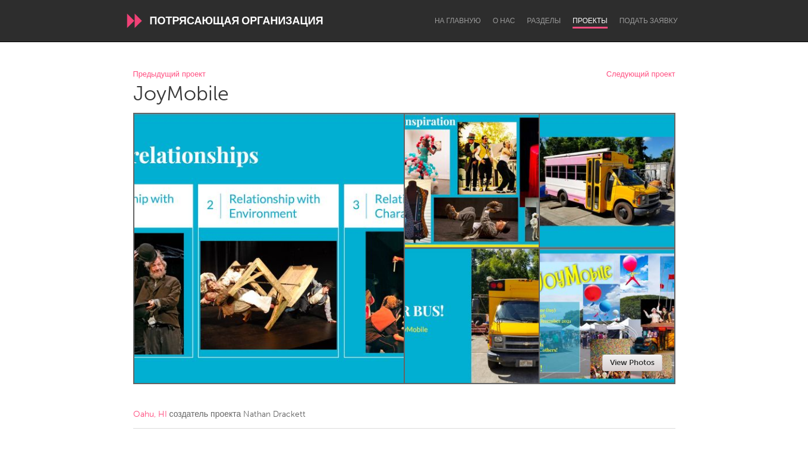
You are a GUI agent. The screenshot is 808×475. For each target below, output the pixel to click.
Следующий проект (640, 74)
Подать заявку (649, 21)
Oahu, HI (150, 414)
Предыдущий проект (169, 74)
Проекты (590, 21)
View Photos (632, 362)
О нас (504, 21)
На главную (458, 21)
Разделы (544, 21)
